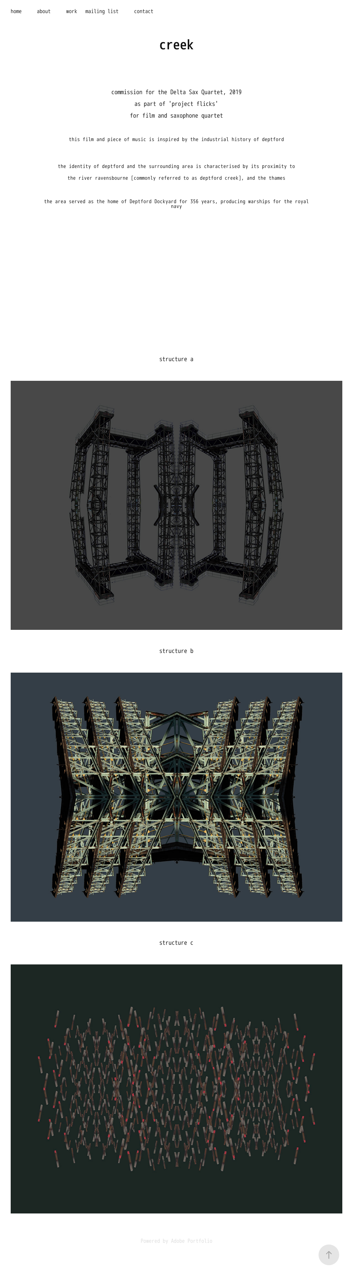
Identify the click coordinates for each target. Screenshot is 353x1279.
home (16, 11)
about (44, 11)
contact (143, 11)
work (71, 11)
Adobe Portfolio (191, 1241)
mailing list (102, 11)
